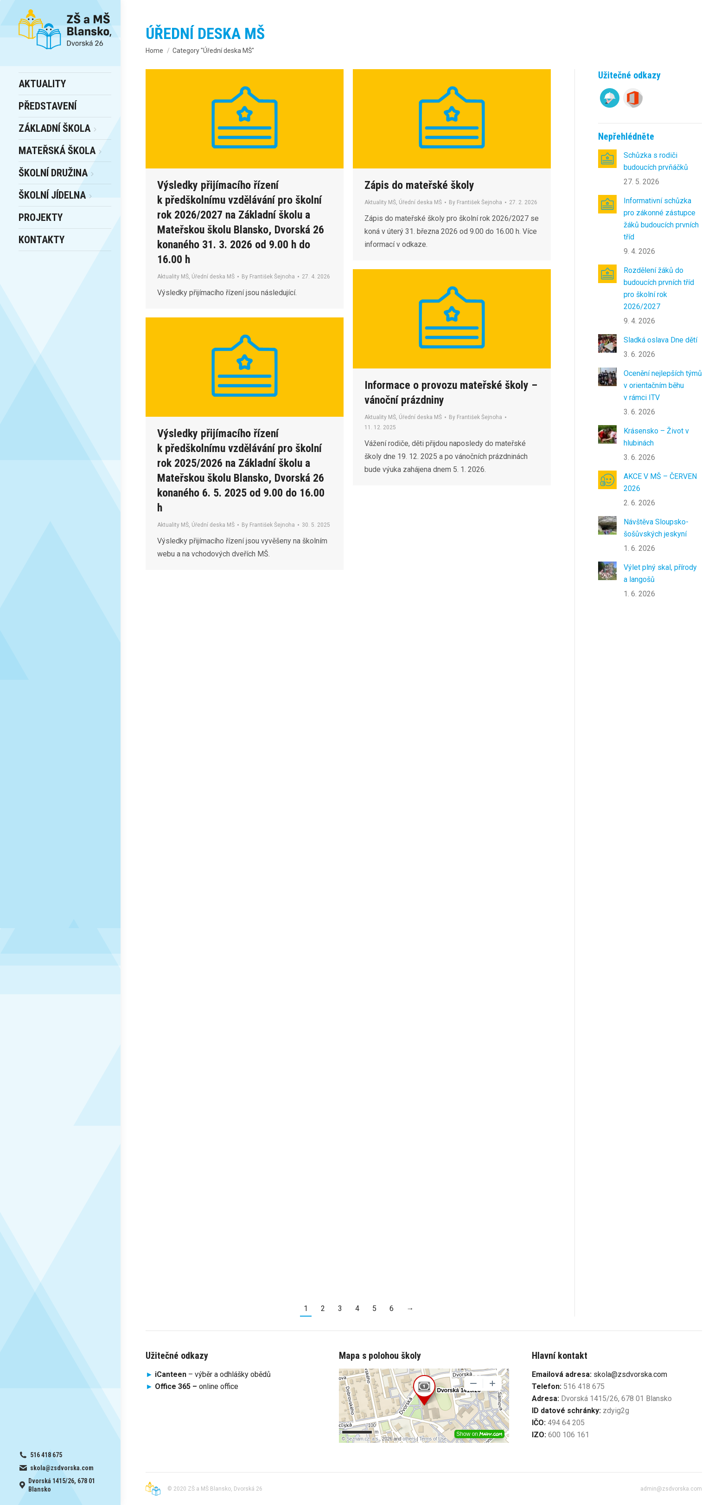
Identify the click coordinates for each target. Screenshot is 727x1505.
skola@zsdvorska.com (630, 1374)
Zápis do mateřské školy (419, 185)
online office (196, 1386)
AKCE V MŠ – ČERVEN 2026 (660, 482)
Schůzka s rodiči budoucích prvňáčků (656, 161)
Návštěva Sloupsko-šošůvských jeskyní (656, 527)
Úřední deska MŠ (213, 276)
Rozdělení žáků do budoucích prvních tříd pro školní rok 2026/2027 (659, 288)
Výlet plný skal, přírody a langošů (660, 573)
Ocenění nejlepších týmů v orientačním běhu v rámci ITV (663, 385)
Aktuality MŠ (173, 276)
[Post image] (607, 158)
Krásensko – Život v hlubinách (656, 436)
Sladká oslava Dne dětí (660, 340)
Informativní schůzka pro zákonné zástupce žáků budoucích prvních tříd (661, 218)
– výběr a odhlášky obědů (208, 1374)
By (268, 276)
